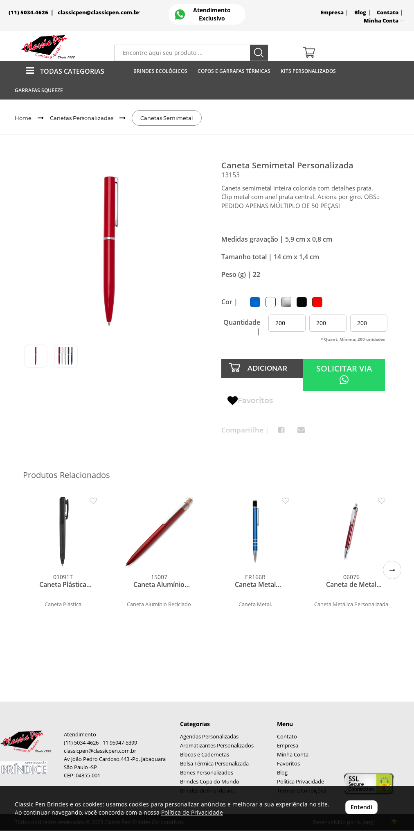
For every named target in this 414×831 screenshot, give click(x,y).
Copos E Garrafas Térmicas (234, 71)
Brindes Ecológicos (160, 71)
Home (23, 118)
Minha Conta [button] (383, 20)
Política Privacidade (300, 781)
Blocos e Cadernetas (204, 754)
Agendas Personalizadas (209, 736)
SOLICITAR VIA (344, 374)
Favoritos (250, 401)
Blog (360, 12)
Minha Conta (292, 754)
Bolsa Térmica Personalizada (214, 763)
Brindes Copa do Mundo (209, 781)
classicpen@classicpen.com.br (99, 12)
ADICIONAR (267, 368)
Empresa (332, 12)
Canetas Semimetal (166, 118)
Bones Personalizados (206, 772)
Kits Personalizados (308, 71)
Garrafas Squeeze (39, 90)
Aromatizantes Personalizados (217, 745)
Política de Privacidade (192, 812)
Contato (387, 12)
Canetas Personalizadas (81, 118)
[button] (392, 570)
